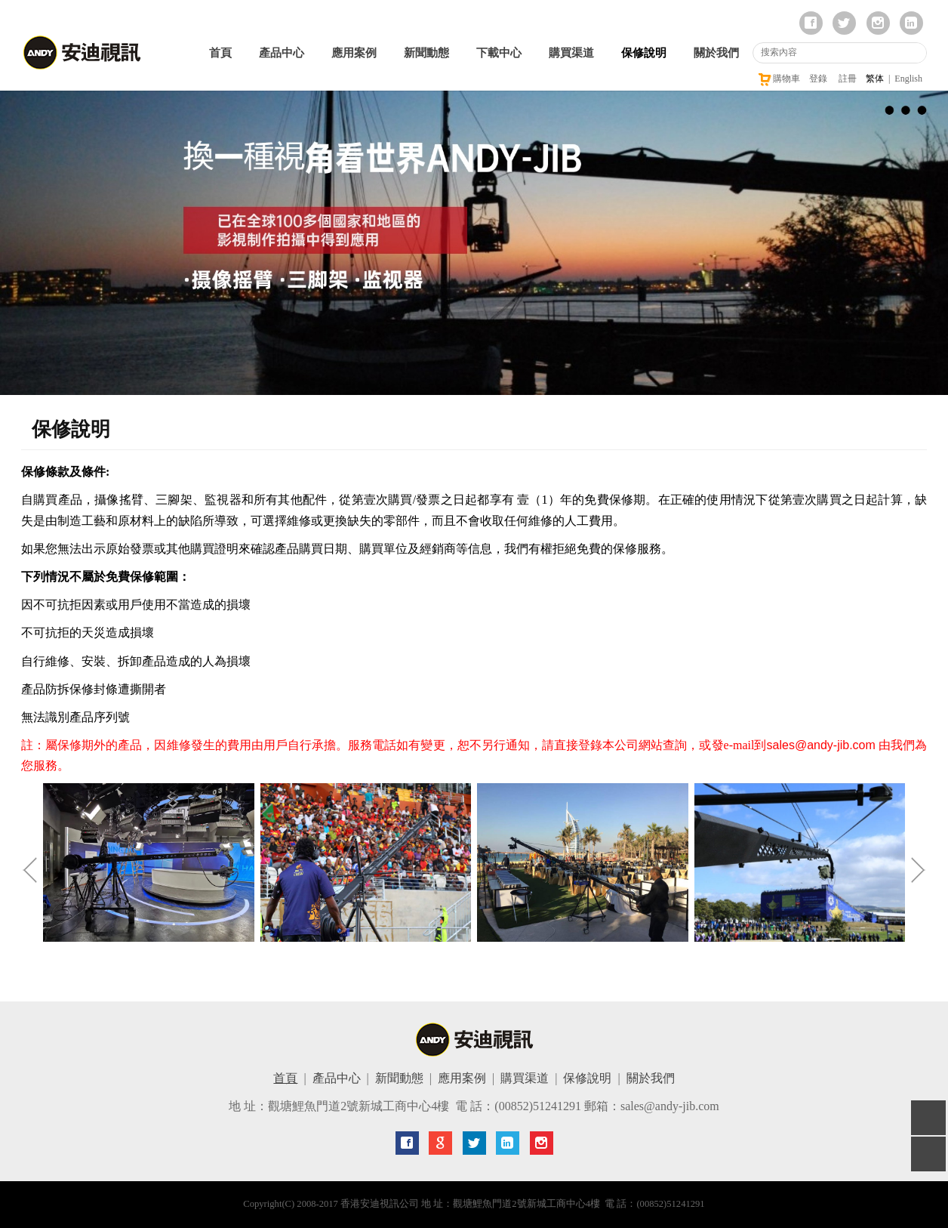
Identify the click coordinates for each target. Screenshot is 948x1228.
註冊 (848, 78)
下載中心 (499, 53)
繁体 (875, 78)
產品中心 (281, 53)
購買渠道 (571, 53)
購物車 (778, 78)
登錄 (818, 78)
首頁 (220, 53)
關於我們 (716, 53)
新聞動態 (426, 53)
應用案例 (354, 53)
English (908, 78)
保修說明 (643, 53)
